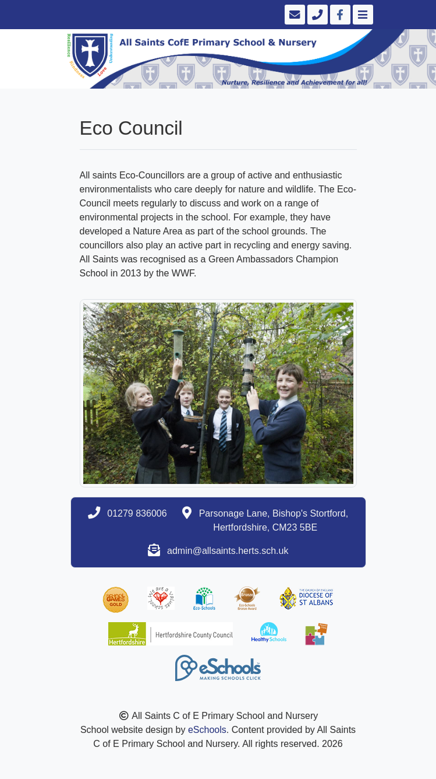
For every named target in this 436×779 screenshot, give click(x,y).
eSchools (207, 730)
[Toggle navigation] (361, 14)
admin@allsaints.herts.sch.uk (227, 551)
